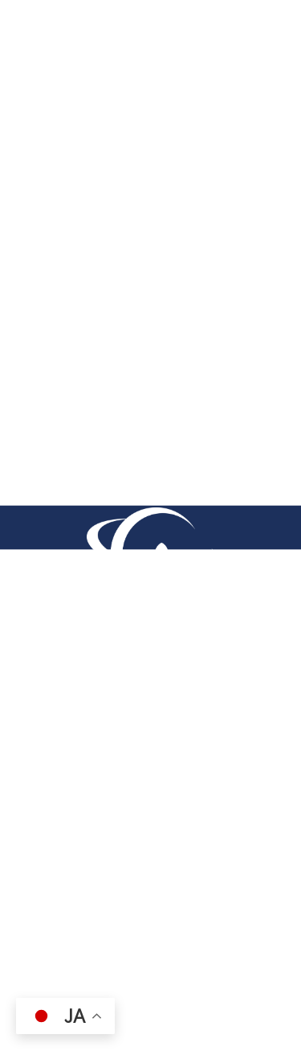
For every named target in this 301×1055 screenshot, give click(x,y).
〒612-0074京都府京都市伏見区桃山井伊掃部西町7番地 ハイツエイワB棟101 (150, 757)
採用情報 (43, 916)
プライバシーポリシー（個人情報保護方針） (134, 885)
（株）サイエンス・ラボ (75, 979)
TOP (39, 111)
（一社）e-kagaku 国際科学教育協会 (124, 948)
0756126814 (92, 809)
